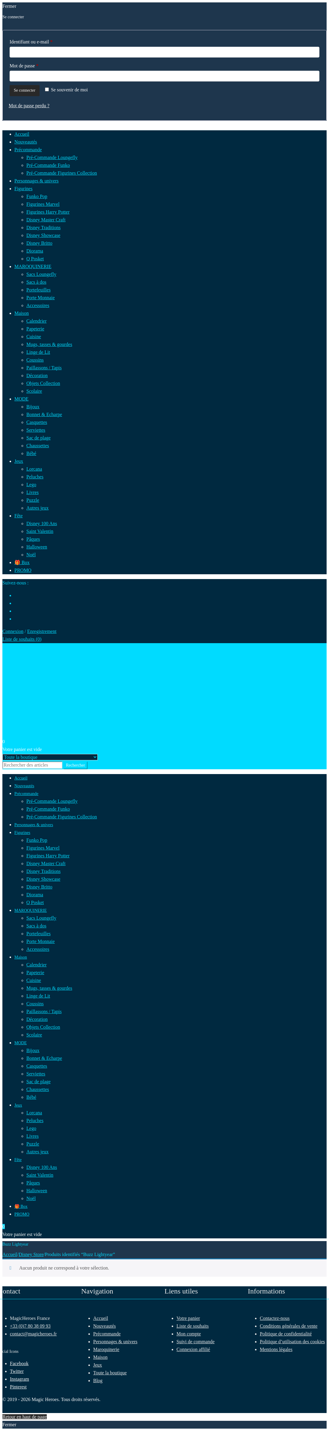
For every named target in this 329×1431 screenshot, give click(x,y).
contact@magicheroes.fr (33, 1333)
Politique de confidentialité (286, 1333)
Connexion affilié (193, 1349)
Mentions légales (276, 1349)
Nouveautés (104, 1326)
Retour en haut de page (24, 1416)
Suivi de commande (195, 1341)
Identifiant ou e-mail (42, 40)
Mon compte (188, 1333)
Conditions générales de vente (288, 1326)
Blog (97, 1380)
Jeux (97, 1364)
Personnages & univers (115, 1341)
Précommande (107, 1333)
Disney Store (31, 1254)
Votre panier (188, 1318)
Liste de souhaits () (21, 639)
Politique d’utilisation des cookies (292, 1341)
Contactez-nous (275, 1318)
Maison (100, 1357)
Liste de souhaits (192, 1326)
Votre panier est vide (22, 749)
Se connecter (24, 90)
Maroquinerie (106, 1349)
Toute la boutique (110, 1372)
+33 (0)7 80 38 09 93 (30, 1326)
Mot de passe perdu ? (29, 105)
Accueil (9, 1254)
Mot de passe (35, 64)
